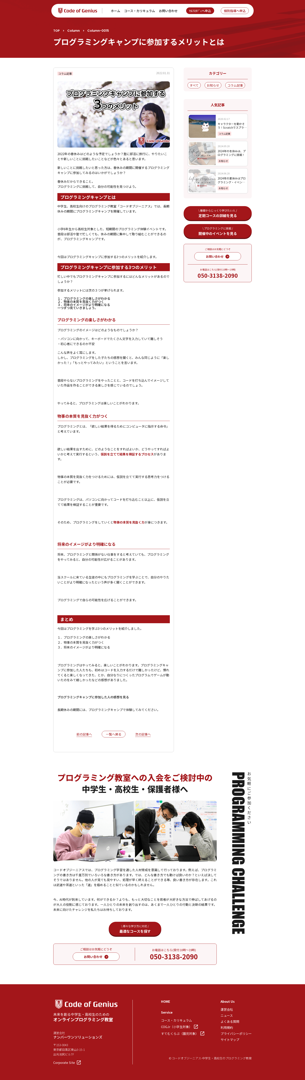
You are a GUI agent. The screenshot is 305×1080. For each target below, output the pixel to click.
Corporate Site (67, 1062)
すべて (194, 85)
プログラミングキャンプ (106, 709)
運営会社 (227, 1009)
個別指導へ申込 (235, 10)
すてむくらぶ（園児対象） (182, 1033)
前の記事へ (84, 734)
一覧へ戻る (113, 734)
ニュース (227, 1015)
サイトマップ (230, 1039)
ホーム (115, 10)
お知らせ (213, 85)
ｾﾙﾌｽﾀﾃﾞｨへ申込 (200, 10)
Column (73, 30)
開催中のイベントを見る (218, 231)
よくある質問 (230, 1021)
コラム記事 (235, 85)
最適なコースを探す (135, 929)
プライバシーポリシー (236, 1033)
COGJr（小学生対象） (179, 1027)
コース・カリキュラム (139, 10)
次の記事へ (143, 734)
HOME (165, 1001)
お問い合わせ (168, 10)
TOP (56, 30)
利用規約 (227, 1027)
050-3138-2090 (218, 275)
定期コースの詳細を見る (218, 213)
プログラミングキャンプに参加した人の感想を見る (93, 697)
